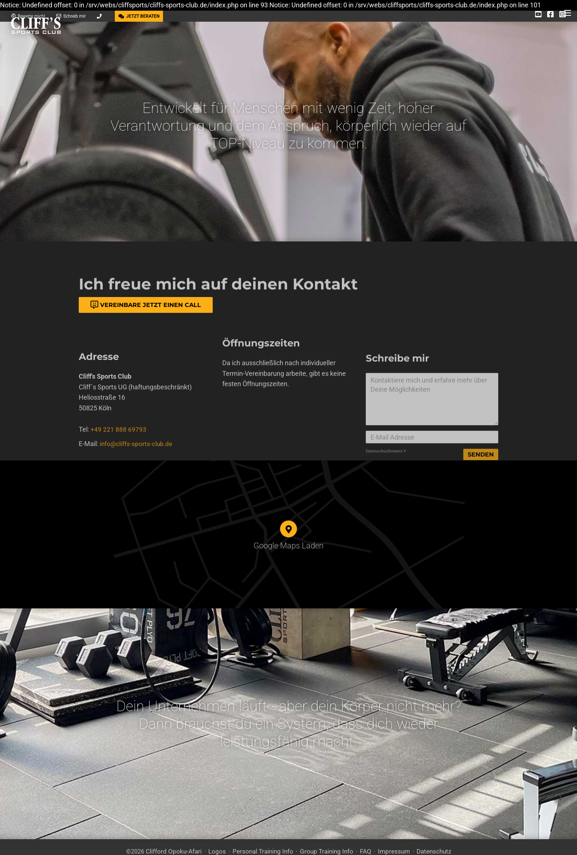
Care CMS (274, 844)
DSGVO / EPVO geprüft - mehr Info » (377, 844)
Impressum (388, 831)
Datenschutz (426, 831)
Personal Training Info (264, 831)
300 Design (210, 844)
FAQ (362, 831)
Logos (221, 831)
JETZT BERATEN (138, 16)
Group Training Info (325, 831)
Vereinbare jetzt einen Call (146, 304)
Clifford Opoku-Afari (180, 831)
